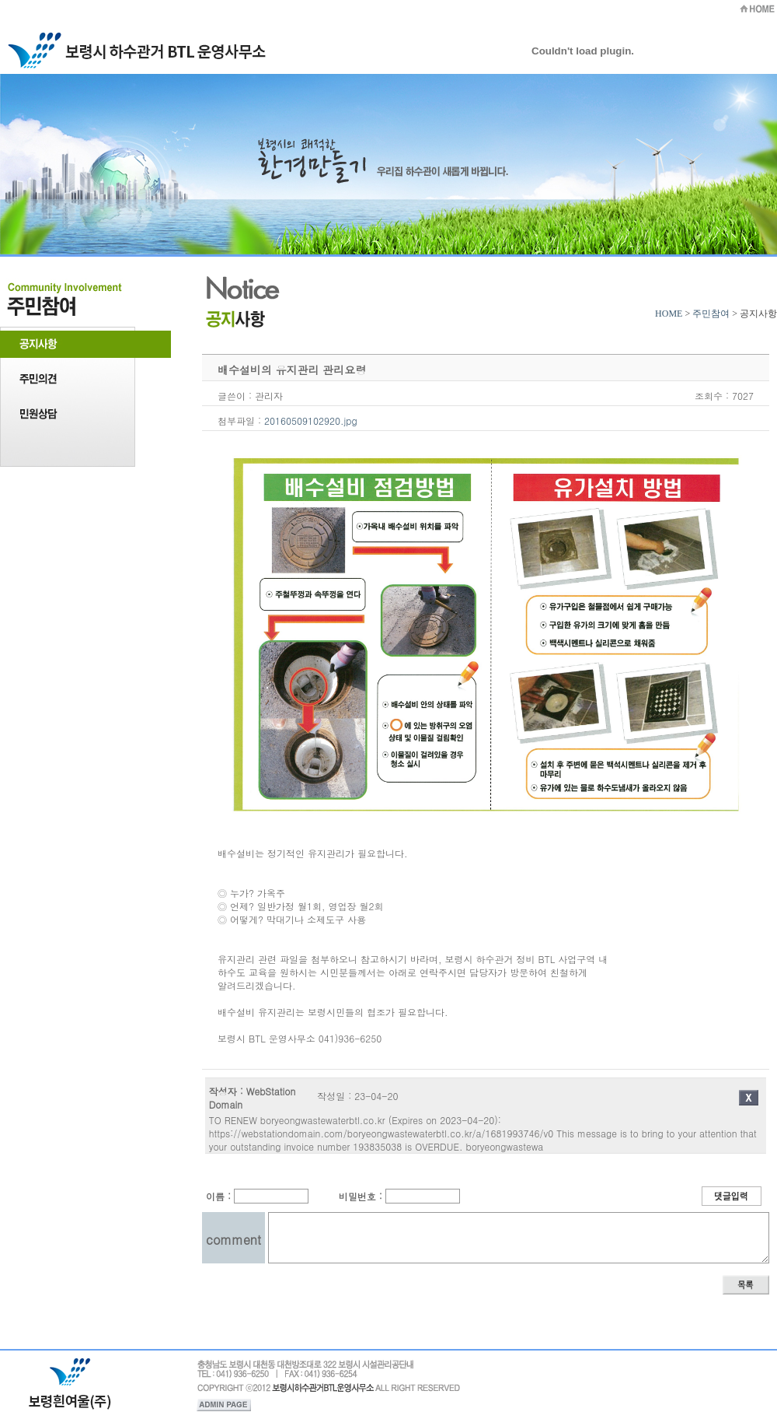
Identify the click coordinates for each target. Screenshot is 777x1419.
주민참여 (711, 313)
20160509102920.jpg (310, 420)
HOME (668, 313)
